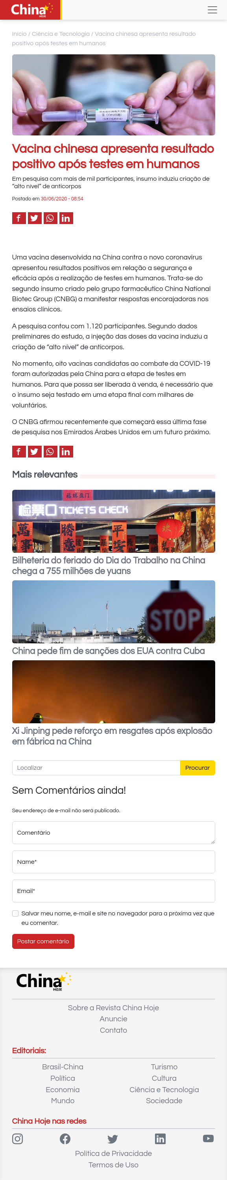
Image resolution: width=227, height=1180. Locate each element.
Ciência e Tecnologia (61, 34)
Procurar (197, 768)
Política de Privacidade (113, 1154)
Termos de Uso (113, 1165)
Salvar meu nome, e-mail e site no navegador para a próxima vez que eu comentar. (118, 918)
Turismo (164, 1067)
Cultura (164, 1078)
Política (62, 1078)
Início (19, 34)
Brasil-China (62, 1067)
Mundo (62, 1101)
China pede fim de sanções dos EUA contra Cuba (108, 651)
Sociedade (164, 1101)
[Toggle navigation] (212, 9)
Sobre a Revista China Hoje (113, 1008)
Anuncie (113, 1019)
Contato (113, 1030)
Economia (62, 1090)
